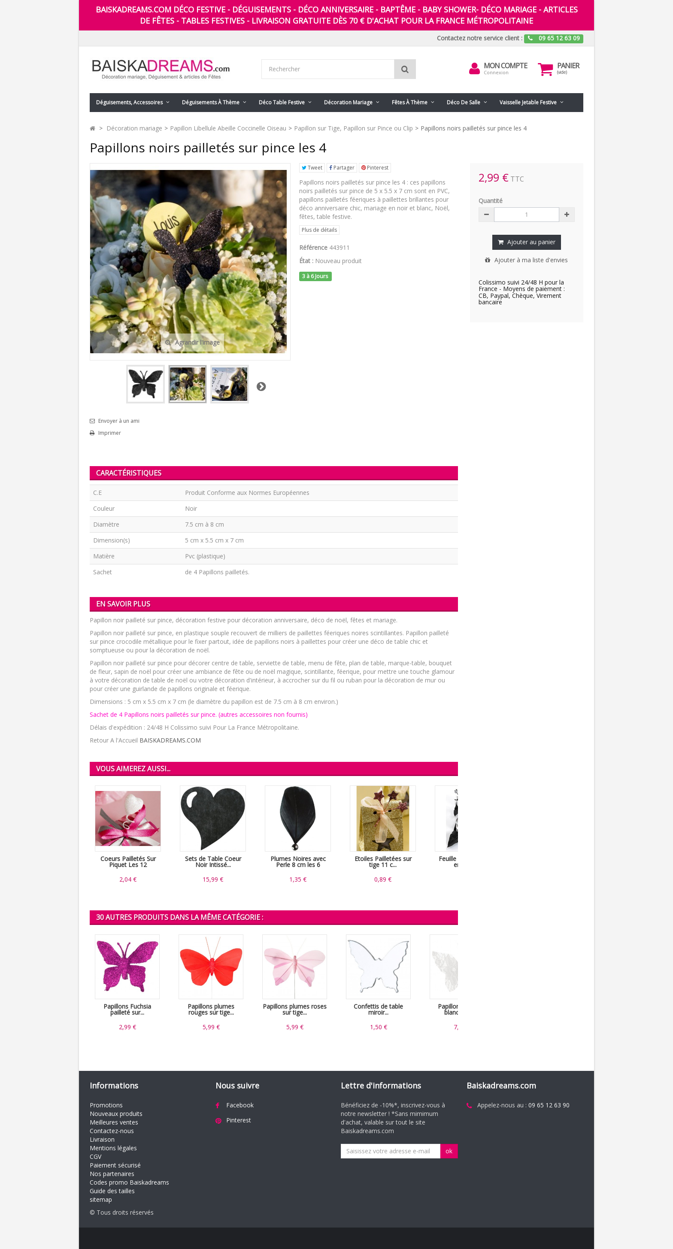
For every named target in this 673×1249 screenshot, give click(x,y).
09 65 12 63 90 (549, 1105)
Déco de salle (463, 102)
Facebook (240, 1105)
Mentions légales (113, 1148)
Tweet (312, 167)
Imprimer (109, 433)
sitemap (101, 1199)
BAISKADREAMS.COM (170, 740)
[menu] (474, 68)
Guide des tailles (112, 1191)
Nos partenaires (112, 1174)
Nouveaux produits (116, 1114)
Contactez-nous (112, 1131)
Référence (313, 247)
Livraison (102, 1139)
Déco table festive (282, 102)
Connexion (496, 72)
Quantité (491, 201)
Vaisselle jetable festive (528, 102)
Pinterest (374, 167)
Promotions (106, 1105)
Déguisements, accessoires (129, 102)
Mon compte (505, 65)
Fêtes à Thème (409, 102)
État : (306, 261)
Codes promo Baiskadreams (129, 1182)
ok (449, 1151)
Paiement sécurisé (115, 1165)
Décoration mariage (348, 102)
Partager (342, 167)
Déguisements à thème (210, 102)
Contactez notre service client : (479, 38)
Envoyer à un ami (118, 421)
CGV (95, 1156)
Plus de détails (319, 229)
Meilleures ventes (114, 1122)
